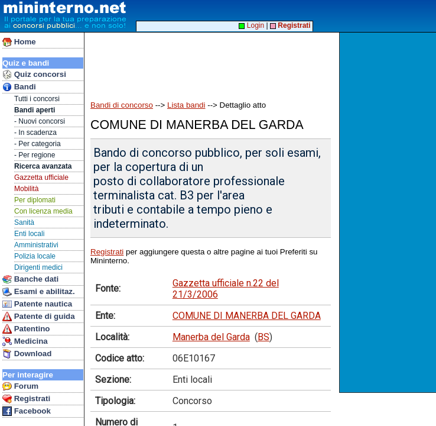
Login (251, 25)
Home (19, 42)
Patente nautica (37, 304)
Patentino (26, 329)
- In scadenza (35, 132)
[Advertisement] (389, 212)
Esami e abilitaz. (38, 291)
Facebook (26, 411)
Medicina (25, 341)
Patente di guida (38, 316)
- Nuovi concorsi (39, 121)
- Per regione (34, 155)
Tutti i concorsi (37, 99)
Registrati (26, 399)
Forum (20, 386)
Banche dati (30, 279)
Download (26, 354)
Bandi (19, 87)
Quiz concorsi (34, 74)
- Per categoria (37, 144)
